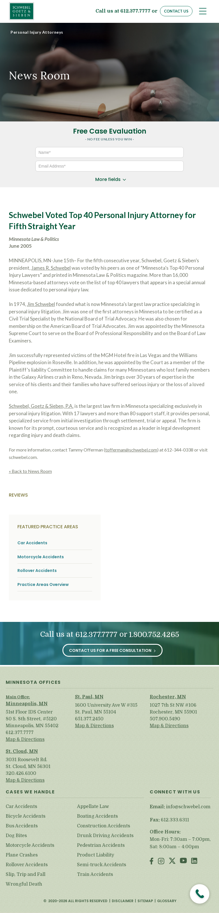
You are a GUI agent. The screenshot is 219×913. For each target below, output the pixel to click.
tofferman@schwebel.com (131, 449)
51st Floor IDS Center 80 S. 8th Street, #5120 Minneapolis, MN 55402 (32, 719)
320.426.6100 (21, 773)
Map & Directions (25, 739)
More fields (108, 179)
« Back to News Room (30, 471)
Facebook (151, 861)
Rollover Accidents (37, 571)
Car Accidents (32, 543)
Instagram (161, 861)
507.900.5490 (165, 718)
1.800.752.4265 (154, 634)
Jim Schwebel (41, 304)
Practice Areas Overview (43, 585)
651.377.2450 (89, 718)
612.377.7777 (135, 11)
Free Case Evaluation (109, 131)
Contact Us (176, 11)
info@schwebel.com (188, 806)
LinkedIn (194, 861)
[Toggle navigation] (203, 11)
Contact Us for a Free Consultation (110, 650)
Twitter (172, 861)
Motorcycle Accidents (40, 557)
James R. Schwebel (51, 268)
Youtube (183, 861)
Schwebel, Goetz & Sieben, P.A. (41, 406)
